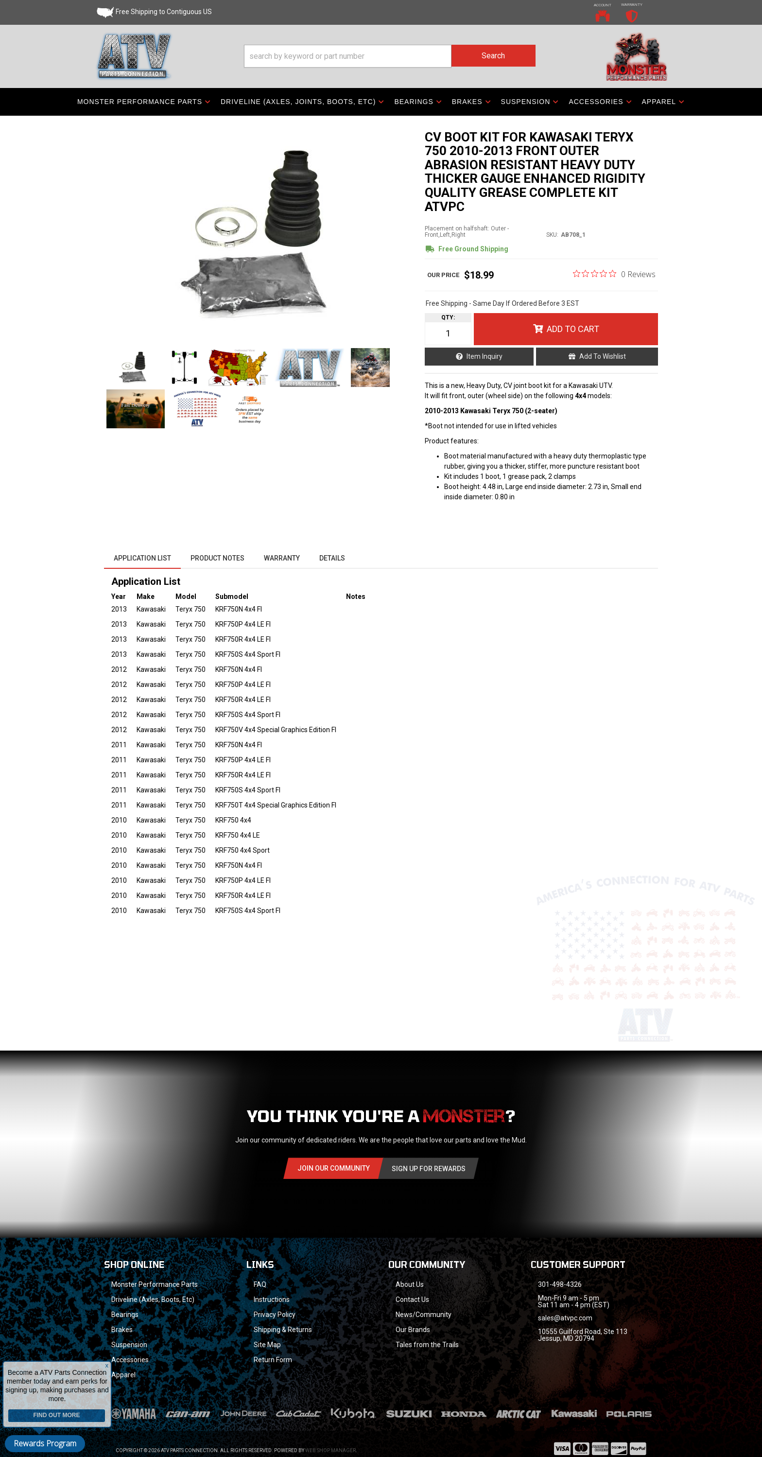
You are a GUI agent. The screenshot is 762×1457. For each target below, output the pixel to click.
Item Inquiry (484, 356)
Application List (142, 558)
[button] (390, 56)
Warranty (282, 558)
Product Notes (217, 558)
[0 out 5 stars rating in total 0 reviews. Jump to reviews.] (614, 273)
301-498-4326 (560, 1284)
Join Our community (333, 1168)
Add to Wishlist (602, 356)
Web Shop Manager (330, 1450)
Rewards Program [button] (45, 1443)
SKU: (552, 234)
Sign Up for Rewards (429, 1169)
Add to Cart (573, 329)
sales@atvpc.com (565, 1318)
